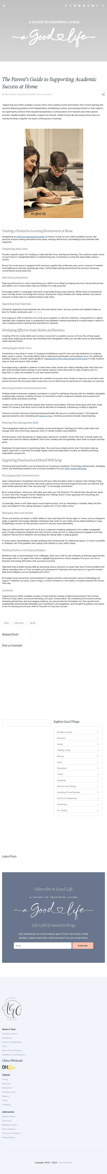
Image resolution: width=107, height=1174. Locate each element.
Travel (60, 774)
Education (61, 768)
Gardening (62, 804)
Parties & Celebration (67, 798)
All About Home (64, 732)
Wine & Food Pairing (66, 786)
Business (61, 738)
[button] (103, 94)
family (33, 623)
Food (59, 762)
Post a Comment (44, 94)
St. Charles (62, 810)
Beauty (60, 756)
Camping (61, 780)
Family (60, 744)
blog (6, 623)
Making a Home (9, 1125)
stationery (37, 312)
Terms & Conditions (11, 1133)
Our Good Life (65, 1162)
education (19, 623)
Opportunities (8, 1116)
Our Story (6, 1120)
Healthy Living (63, 750)
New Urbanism (9, 1129)
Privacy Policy (8, 1137)
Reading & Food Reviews (68, 792)
